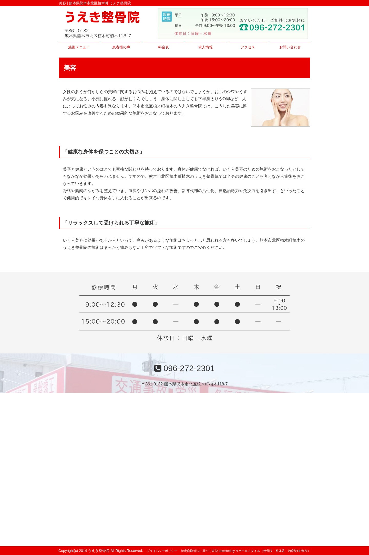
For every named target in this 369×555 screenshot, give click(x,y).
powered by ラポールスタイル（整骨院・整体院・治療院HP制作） (265, 551)
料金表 (163, 47)
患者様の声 (121, 47)
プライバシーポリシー (162, 551)
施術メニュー (79, 47)
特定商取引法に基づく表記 (199, 551)
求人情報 (205, 47)
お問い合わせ (290, 47)
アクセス (248, 47)
